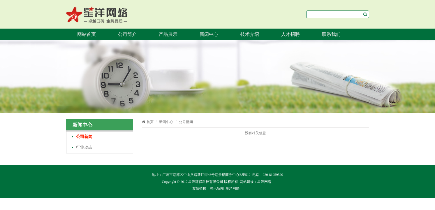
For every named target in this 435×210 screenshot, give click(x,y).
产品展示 (168, 34)
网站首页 (86, 34)
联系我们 (331, 34)
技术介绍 (249, 34)
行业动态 (84, 147)
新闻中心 (209, 34)
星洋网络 (264, 182)
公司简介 (127, 34)
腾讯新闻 (217, 188)
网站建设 (247, 182)
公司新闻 (84, 136)
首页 (148, 122)
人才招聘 (290, 34)
